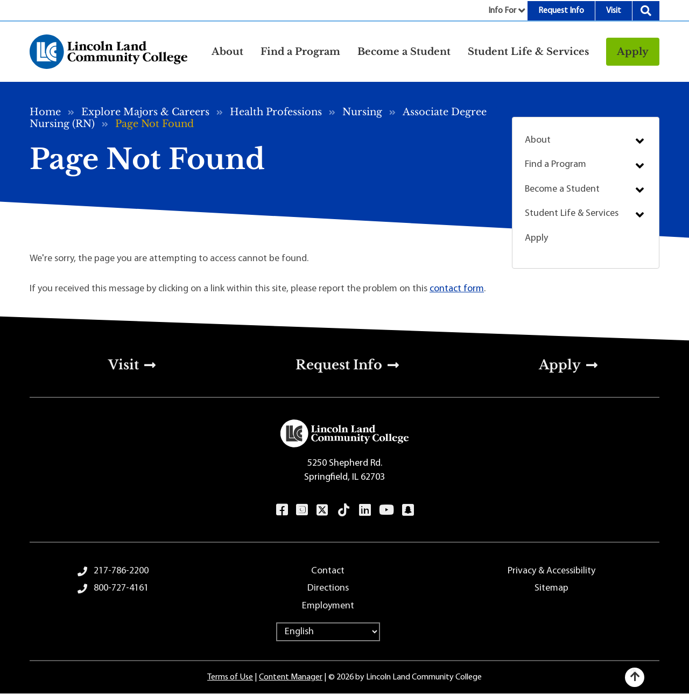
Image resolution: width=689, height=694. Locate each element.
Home (45, 112)
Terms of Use (230, 677)
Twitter (322, 509)
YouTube (386, 510)
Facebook (281, 510)
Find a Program (555, 164)
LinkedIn (364, 510)
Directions (328, 588)
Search (645, 10)
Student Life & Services (571, 213)
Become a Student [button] (404, 52)
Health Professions (276, 112)
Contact (327, 571)
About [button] (227, 52)
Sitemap (551, 588)
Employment (328, 606)
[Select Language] (328, 631)
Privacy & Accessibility (551, 571)
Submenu (639, 141)
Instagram (301, 510)
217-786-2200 (121, 571)
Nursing (362, 112)
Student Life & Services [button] (528, 52)
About (538, 140)
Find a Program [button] (300, 52)
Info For (502, 10)
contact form (457, 289)
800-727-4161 (121, 588)
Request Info (561, 10)
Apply (633, 52)
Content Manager (290, 677)
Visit (613, 10)
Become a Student (562, 189)
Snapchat (407, 510)
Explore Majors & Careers (145, 112)
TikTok (344, 509)
